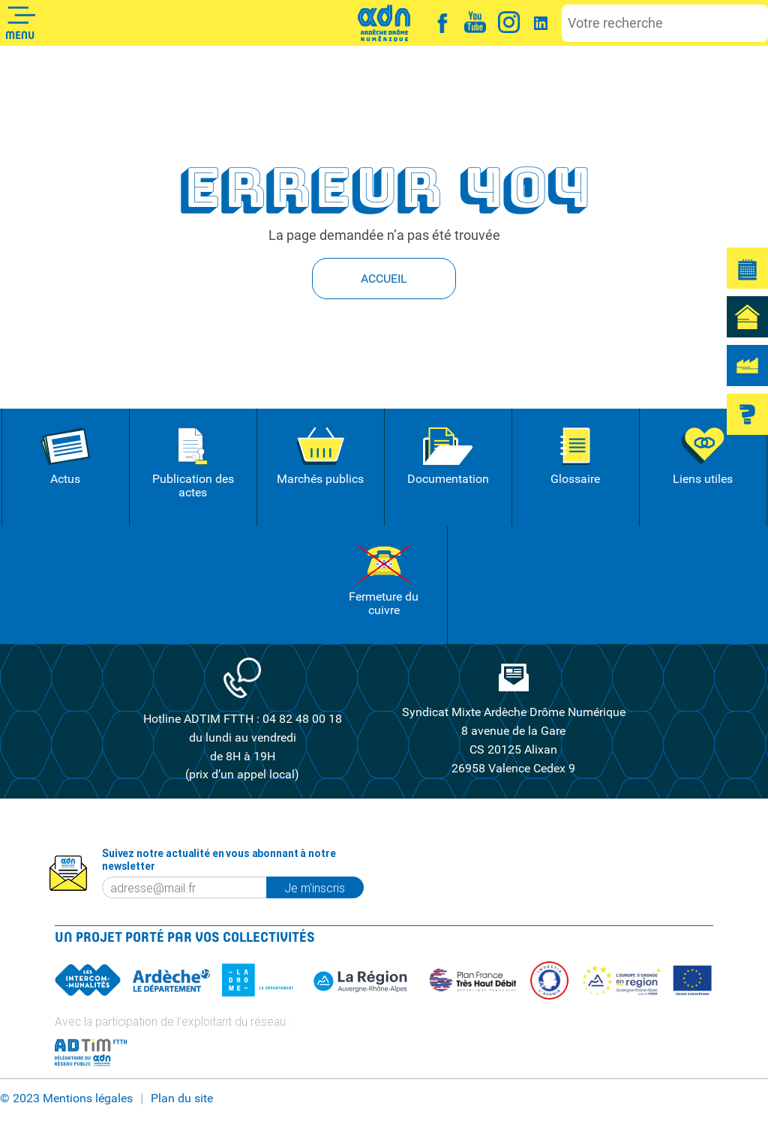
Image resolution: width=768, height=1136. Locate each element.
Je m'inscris (323, 887)
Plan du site (182, 1098)
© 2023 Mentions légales (66, 1098)
